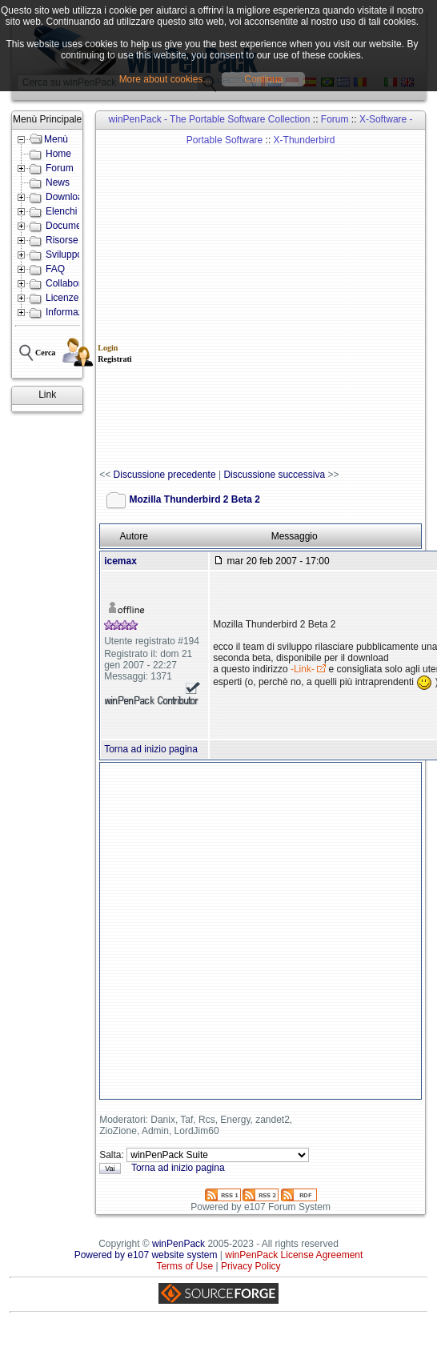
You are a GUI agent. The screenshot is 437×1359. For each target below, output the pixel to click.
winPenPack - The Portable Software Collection (210, 119)
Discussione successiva (274, 474)
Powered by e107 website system (146, 1255)
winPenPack (178, 1243)
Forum (335, 119)
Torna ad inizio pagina (151, 749)
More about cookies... (165, 79)
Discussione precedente (165, 474)
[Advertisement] (188, 300)
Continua (263, 79)
